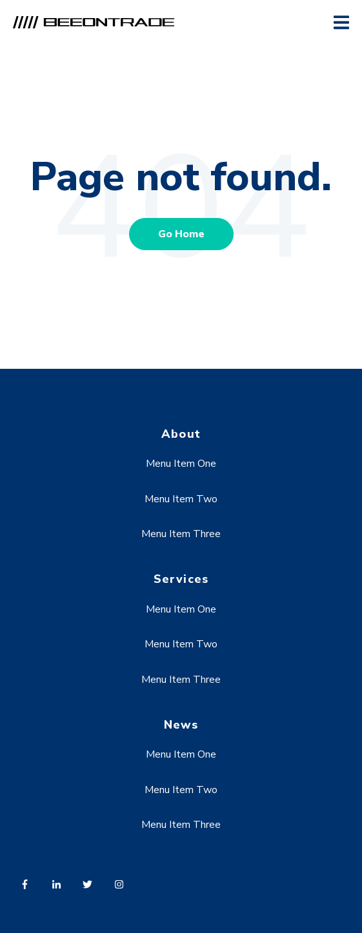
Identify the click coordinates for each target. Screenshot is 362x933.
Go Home (181, 234)
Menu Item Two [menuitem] (181, 499)
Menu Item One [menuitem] (181, 464)
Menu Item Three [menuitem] (181, 534)
